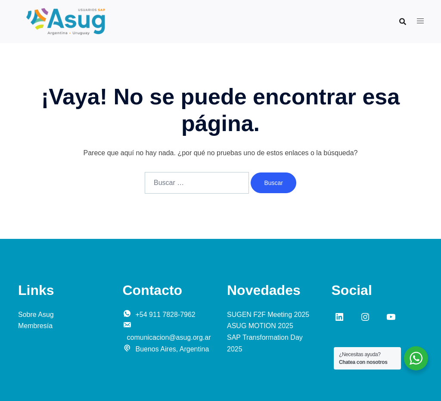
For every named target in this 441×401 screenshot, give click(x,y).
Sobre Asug (36, 314)
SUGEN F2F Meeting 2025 (268, 314)
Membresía (35, 325)
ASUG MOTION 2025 (260, 325)
